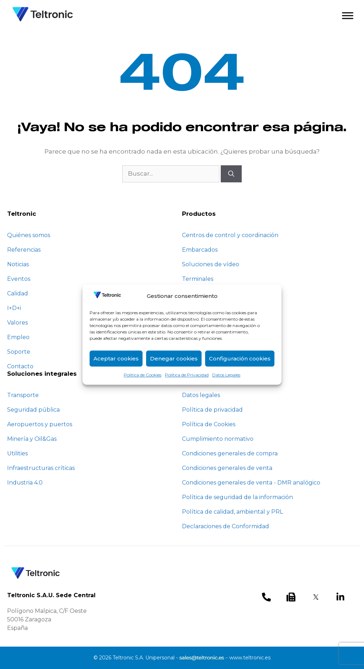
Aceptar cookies (116, 358)
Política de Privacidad (187, 375)
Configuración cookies (240, 358)
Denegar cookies (174, 358)
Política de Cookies (142, 375)
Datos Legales (226, 375)
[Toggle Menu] (347, 15)
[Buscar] (231, 173)
